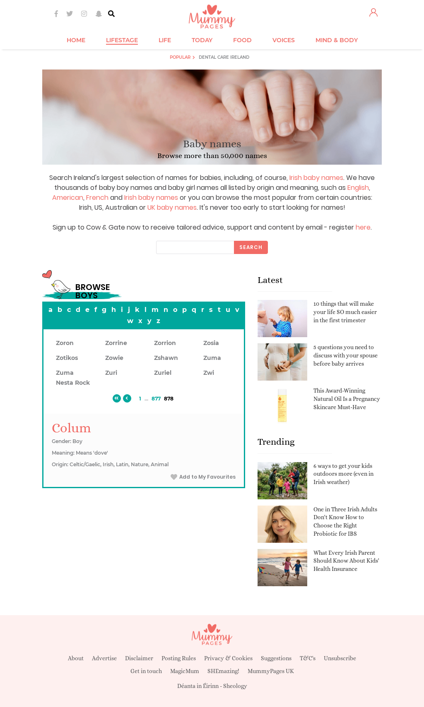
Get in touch (146, 671)
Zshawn (166, 358)
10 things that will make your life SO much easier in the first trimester (345, 311)
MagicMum (184, 671)
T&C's (308, 658)
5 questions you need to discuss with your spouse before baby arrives (345, 355)
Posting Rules (178, 658)
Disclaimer (139, 658)
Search (251, 247)
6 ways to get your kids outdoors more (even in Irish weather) (343, 474)
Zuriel (162, 372)
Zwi (208, 372)
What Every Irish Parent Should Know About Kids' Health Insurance (346, 560)
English (358, 187)
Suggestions (276, 658)
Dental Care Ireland (224, 57)
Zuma (212, 358)
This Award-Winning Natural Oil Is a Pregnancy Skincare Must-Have (346, 398)
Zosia (211, 343)
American (67, 197)
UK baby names (172, 207)
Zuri (111, 372)
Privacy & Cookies (228, 658)
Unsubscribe (340, 658)
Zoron (65, 343)
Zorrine (116, 343)
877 (156, 398)
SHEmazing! (223, 671)
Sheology (235, 686)
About (76, 658)
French (97, 197)
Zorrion (165, 343)
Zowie (114, 358)
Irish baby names (316, 177)
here (363, 227)
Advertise (104, 658)
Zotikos (67, 358)
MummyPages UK (271, 671)
